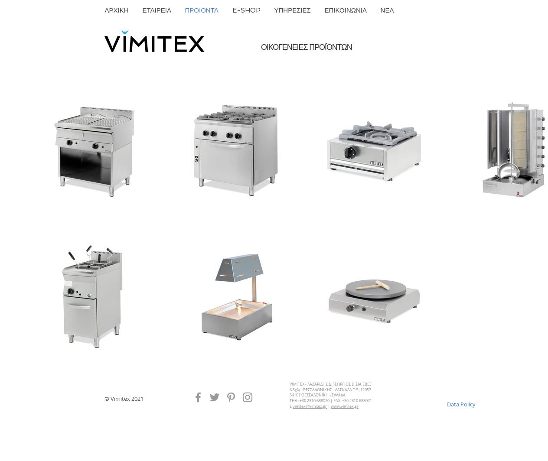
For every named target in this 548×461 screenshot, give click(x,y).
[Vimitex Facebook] (198, 397)
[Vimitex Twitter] (214, 397)
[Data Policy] (461, 404)
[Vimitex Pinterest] (231, 397)
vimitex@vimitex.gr (310, 406)
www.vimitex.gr (345, 406)
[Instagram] (247, 397)
